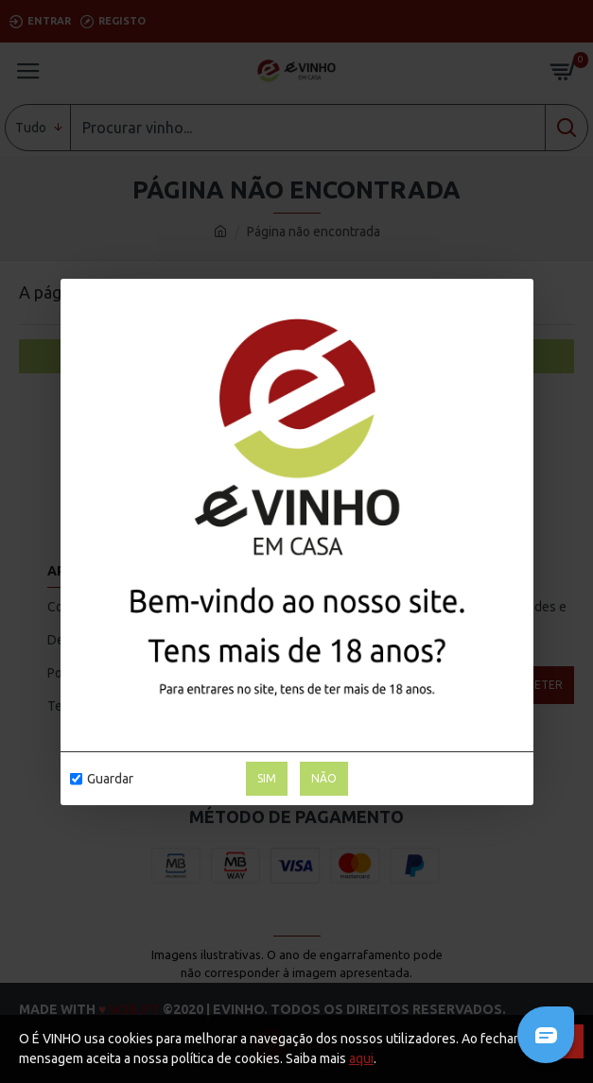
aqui (361, 1058)
